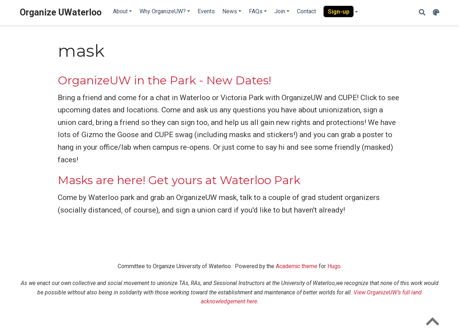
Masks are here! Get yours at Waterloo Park (179, 180)
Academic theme (296, 266)
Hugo (334, 266)
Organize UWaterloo (60, 12)
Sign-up (339, 11)
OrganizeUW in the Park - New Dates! (164, 80)
